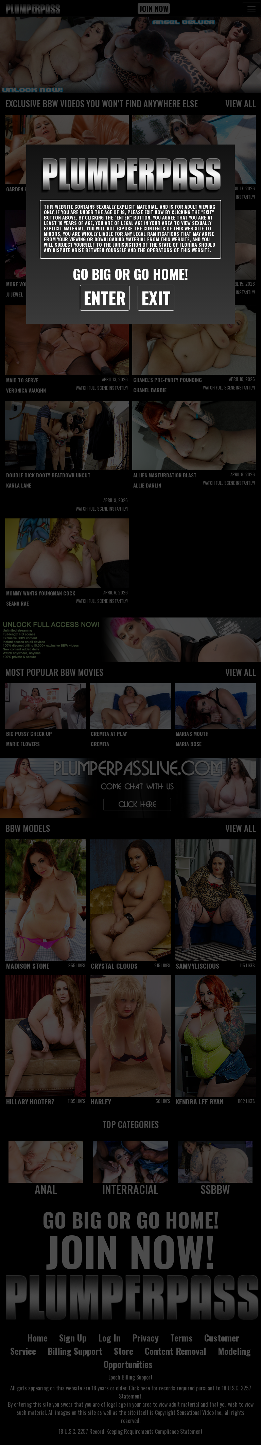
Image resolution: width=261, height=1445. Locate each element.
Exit (156, 297)
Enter (105, 297)
